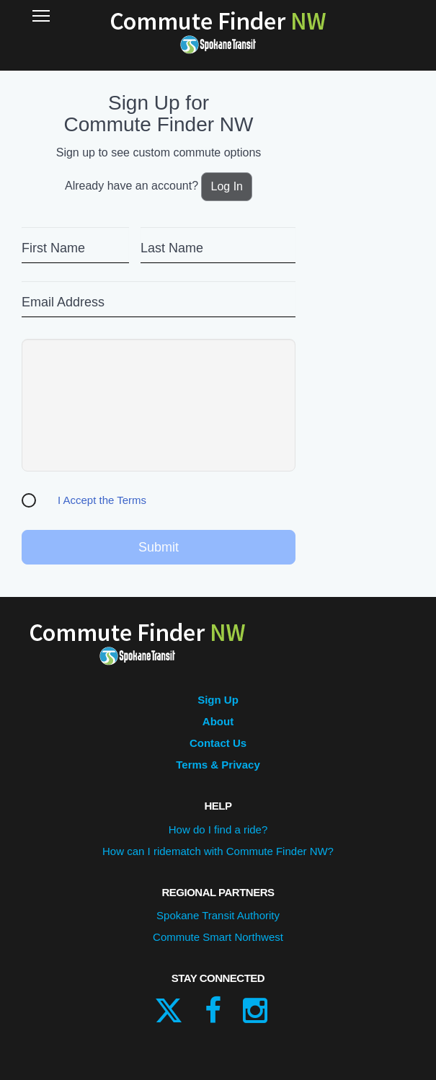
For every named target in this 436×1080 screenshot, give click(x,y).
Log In (226, 186)
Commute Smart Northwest (218, 937)
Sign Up (218, 700)
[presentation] (158, 405)
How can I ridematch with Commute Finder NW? (218, 851)
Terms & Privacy (217, 764)
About (218, 721)
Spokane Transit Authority (218, 915)
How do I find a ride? (218, 829)
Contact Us (218, 743)
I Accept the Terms (102, 500)
